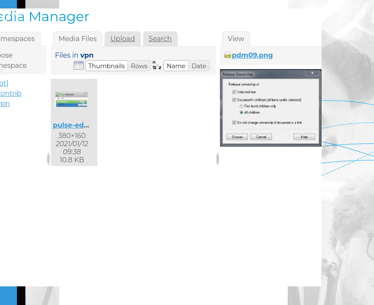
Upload (122, 39)
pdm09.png (252, 55)
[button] (106, 65)
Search (160, 39)
